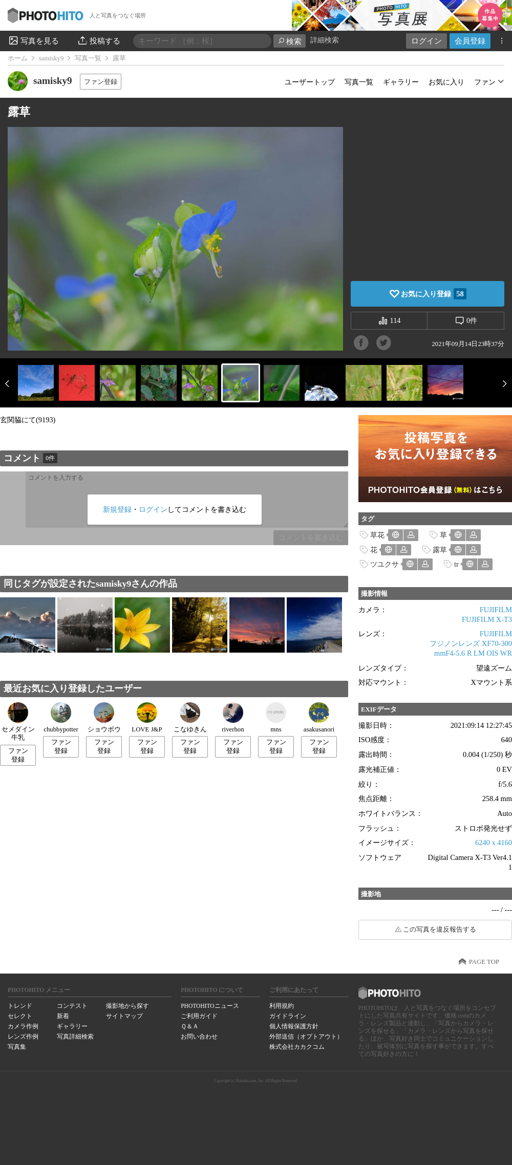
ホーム (18, 58)
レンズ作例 (23, 1036)
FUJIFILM (496, 610)
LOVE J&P (147, 717)
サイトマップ (124, 1016)
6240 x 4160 (493, 842)
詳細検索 (324, 40)
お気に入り (446, 82)
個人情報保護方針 (293, 1026)
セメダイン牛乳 (18, 722)
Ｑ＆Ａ (190, 1026)
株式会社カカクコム (297, 1047)
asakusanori (319, 717)
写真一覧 (88, 58)
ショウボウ (104, 717)
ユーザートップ (310, 82)
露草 (440, 550)
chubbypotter (61, 717)
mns (276, 717)
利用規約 (281, 1006)
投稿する (98, 40)
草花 (377, 535)
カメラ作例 (23, 1026)
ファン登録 (100, 81)
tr (456, 564)
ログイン (426, 40)
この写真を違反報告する (439, 929)
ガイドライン (287, 1016)
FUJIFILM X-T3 (487, 619)
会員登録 (470, 40)
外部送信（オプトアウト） (306, 1036)
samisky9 (51, 58)
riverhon (233, 717)
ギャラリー (401, 82)
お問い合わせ (199, 1036)
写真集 (17, 1047)
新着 (63, 1016)
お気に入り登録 (433, 293)
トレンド (20, 1006)
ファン (485, 82)
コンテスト (72, 1006)
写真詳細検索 (75, 1036)
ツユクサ (384, 564)
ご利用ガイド (199, 1016)
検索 (290, 41)
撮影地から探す (127, 1006)
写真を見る (33, 40)
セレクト (20, 1016)
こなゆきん (190, 717)
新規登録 (117, 509)
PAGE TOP (484, 961)
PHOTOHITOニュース (210, 1006)
